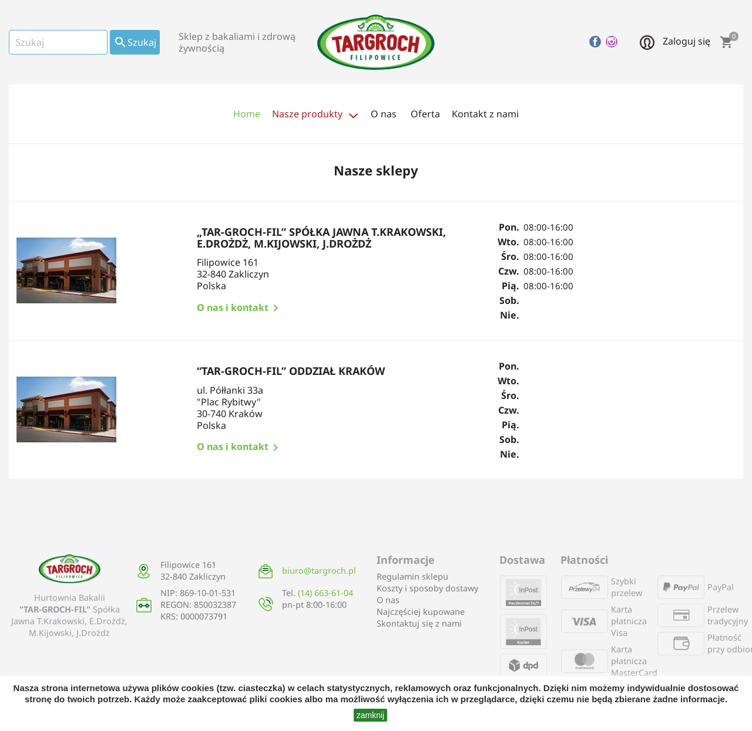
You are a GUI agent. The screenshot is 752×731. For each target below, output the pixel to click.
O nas (388, 599)
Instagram (611, 42)
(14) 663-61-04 (325, 592)
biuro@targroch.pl (319, 570)
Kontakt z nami (485, 113)
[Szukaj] (58, 42)
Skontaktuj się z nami (419, 623)
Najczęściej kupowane (421, 611)
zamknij (370, 715)
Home (246, 113)
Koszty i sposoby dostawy (427, 588)
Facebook (595, 42)
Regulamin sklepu (412, 576)
